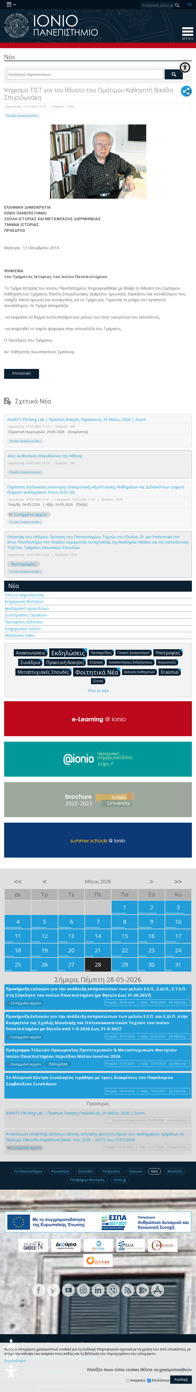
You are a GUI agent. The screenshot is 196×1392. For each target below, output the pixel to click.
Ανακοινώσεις (32, 652)
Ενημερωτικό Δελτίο (23, 628)
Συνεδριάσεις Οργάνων (26, 615)
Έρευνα (135, 1171)
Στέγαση (97, 662)
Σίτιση (99, 680)
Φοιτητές (175, 1171)
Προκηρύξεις (102, 652)
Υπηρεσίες (111, 1171)
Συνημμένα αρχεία (30, 514)
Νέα (13, 586)
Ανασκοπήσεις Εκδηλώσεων (131, 662)
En (189, 4)
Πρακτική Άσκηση (66, 662)
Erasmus (171, 671)
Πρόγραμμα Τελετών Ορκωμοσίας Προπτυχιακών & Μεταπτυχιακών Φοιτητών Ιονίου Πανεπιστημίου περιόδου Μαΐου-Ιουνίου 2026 (91, 1053)
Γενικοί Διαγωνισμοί (135, 652)
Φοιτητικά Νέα (97, 672)
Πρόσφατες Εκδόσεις (23, 621)
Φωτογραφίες (23, 564)
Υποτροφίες (169, 652)
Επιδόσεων (161, 1380)
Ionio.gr (120, 1179)
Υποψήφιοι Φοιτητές (87, 1179)
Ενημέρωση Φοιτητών (24, 601)
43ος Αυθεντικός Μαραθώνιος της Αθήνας (44, 455)
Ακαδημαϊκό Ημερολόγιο (27, 608)
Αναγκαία (137, 1380)
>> (178, 882)
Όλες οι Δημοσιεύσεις (24, 594)
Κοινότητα (60, 1171)
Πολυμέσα (58, 1064)
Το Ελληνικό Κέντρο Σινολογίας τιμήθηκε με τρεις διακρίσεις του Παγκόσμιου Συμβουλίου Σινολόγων (89, 1080)
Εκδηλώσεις (69, 652)
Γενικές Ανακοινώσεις (22, 115)
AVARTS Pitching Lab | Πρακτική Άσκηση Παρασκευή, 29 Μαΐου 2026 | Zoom (76, 419)
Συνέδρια (31, 662)
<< (18, 882)
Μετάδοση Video (20, 635)
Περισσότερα (15, 1361)
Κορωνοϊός (168, 662)
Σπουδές (85, 1171)
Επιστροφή (21, 373)
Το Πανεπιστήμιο (28, 1171)
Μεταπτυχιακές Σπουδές (44, 671)
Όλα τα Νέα (98, 690)
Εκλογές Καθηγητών (140, 671)
